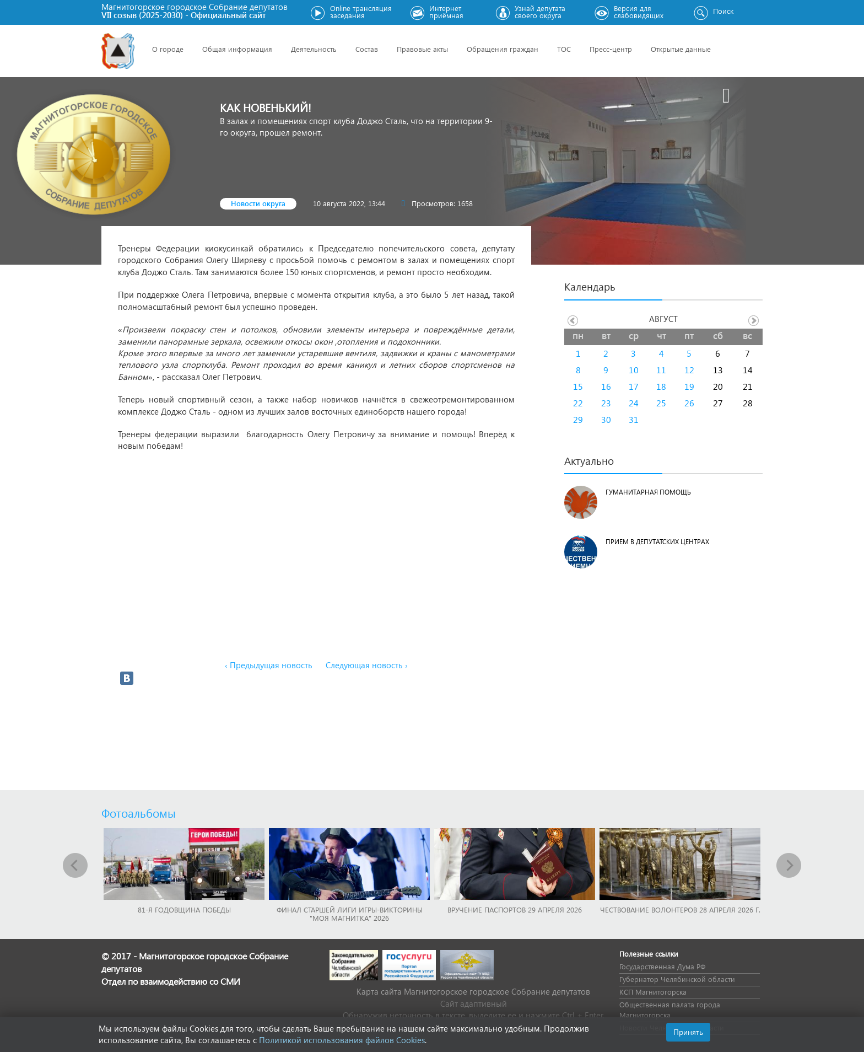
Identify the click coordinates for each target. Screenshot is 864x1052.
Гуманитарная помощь (648, 492)
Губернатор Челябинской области (677, 979)
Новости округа (258, 203)
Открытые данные (681, 48)
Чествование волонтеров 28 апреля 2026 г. (680, 909)
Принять (688, 1032)
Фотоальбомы (138, 812)
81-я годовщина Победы (184, 909)
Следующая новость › (367, 664)
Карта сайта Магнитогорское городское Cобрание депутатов (473, 991)
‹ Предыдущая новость (268, 664)
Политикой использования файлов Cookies (342, 1039)
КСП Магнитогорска (653, 991)
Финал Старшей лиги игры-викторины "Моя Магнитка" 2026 (350, 913)
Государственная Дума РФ (662, 966)
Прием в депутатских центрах (657, 542)
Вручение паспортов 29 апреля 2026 (514, 909)
